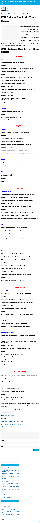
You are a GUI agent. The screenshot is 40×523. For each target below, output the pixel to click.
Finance (20, 1)
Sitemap (38, 522)
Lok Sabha (12, 1)
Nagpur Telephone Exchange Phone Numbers (10, 426)
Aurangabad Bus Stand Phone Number (9, 504)
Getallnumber (4, 13)
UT (8, 1)
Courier (35, 1)
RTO (28, 1)
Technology (3, 3)
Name (2, 441)
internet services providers (9, 412)
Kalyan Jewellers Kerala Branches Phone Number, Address (12, 421)
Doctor (31, 1)
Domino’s (24, 1)
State (5, 1)
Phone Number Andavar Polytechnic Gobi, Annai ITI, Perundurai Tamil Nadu (16, 422)
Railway (16, 1)
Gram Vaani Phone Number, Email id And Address (11, 424)
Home (2, 1)
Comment (3, 430)
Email (2, 446)
